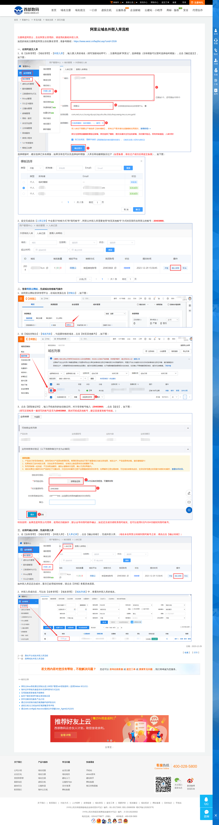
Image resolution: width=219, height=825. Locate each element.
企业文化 (18, 774)
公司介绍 (18, 770)
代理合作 (198, 10)
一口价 (93, 10)
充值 (216, 74)
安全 (185, 10)
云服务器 (122, 9)
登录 (184, 2)
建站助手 (90, 778)
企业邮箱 (135, 10)
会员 (216, 34)
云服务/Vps (67, 782)
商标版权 (174, 9)
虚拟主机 (106, 10)
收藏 (186, 652)
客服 (216, 43)
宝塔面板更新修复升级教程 (32, 693)
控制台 (71, 293)
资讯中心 (143, 2)
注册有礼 (197, 2)
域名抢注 (80, 10)
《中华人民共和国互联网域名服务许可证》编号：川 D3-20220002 (109, 812)
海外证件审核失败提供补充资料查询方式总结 (40, 690)
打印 (196, 652)
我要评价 (122, 803)
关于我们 (41, 803)
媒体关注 (18, 786)
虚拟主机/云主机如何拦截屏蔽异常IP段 (37, 706)
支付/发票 (66, 786)
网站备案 (66, 789)
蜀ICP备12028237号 (145, 807)
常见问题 (37, 20)
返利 (216, 94)
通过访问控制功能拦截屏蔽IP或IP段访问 (38, 702)
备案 (174, 2)
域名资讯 (99, 803)
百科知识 (168, 803)
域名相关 (66, 774)
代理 (216, 64)
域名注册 (66, 10)
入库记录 (41, 220)
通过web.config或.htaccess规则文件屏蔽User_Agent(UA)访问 (47, 709)
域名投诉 (145, 803)
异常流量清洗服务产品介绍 (32, 699)
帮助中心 (154, 2)
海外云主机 (43, 789)
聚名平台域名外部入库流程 (36, 655)
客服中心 (26, 20)
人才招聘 (76, 803)
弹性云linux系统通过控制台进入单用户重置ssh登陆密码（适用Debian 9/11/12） (55, 686)
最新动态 (18, 782)
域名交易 (49, 20)
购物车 (117, 2)
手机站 (89, 770)
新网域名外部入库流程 (34, 659)
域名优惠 (42, 770)
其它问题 (61, 20)
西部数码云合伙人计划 (109, 729)
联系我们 (18, 789)
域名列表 (46, 334)
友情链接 (87, 803)
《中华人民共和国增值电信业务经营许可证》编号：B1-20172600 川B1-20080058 (100, 807)
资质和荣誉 (19, 778)
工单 (216, 84)
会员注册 (66, 770)
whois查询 (90, 774)
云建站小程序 (153, 10)
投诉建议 (133, 803)
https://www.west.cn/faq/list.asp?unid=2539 (95, 41)
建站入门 (66, 778)
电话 (216, 54)
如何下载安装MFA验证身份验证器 (35, 696)
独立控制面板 (92, 786)
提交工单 (165, 2)
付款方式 (64, 803)
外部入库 (58, 53)
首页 (53, 10)
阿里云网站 (32, 289)
